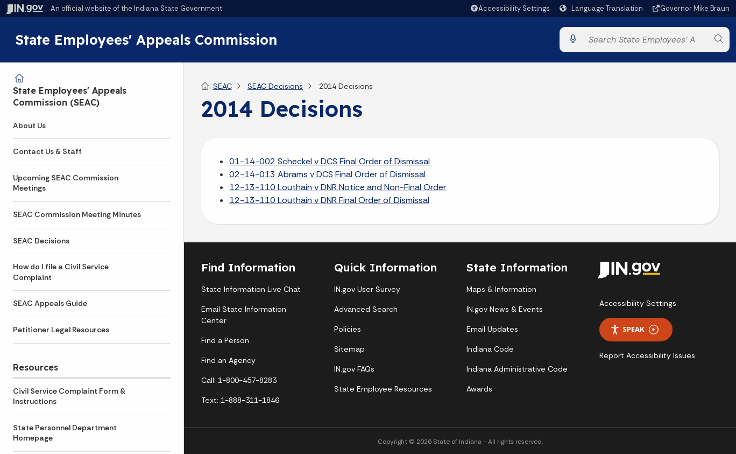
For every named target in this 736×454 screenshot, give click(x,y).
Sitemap (349, 349)
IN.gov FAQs (354, 369)
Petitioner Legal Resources (61, 329)
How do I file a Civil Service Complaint (61, 272)
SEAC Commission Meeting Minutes (77, 214)
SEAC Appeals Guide (50, 303)
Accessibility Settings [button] (637, 303)
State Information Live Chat (251, 290)
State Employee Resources (383, 389)
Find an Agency (228, 361)
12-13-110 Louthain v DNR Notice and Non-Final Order (337, 187)
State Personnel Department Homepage (65, 433)
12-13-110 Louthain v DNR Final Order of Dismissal (329, 200)
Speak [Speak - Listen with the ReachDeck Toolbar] (634, 330)
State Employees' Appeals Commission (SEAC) (69, 96)
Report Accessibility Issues (647, 355)
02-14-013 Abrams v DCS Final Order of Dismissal (327, 174)
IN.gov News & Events (504, 310)
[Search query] (645, 39)
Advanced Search (366, 310)
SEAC (222, 86)
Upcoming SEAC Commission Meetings (65, 183)
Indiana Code (490, 349)
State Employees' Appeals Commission (146, 39)
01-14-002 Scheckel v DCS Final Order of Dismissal (329, 161)
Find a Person (225, 341)
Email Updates (492, 329)
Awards (479, 389)
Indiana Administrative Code (517, 369)
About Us (29, 125)
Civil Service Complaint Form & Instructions (69, 396)
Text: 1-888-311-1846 (240, 401)
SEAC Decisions (41, 241)
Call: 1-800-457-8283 (239, 381)
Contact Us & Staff (47, 151)
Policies (347, 329)
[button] (510, 8)
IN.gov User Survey (367, 290)
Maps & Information (501, 290)
